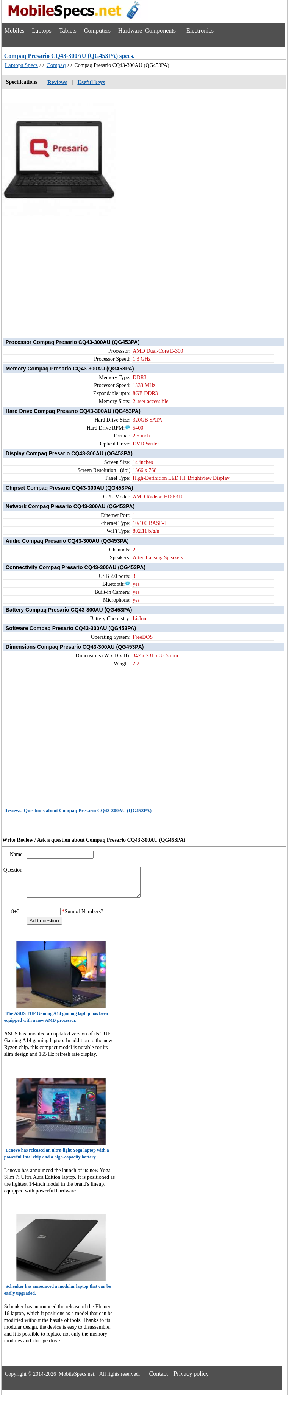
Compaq (56, 65)
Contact (158, 1379)
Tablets (68, 30)
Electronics (200, 30)
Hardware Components (147, 30)
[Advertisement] (144, 270)
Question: (14, 870)
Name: (17, 854)
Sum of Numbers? (84, 917)
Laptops (42, 30)
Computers (97, 30)
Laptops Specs (21, 65)
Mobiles (14, 30)
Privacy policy (191, 1379)
